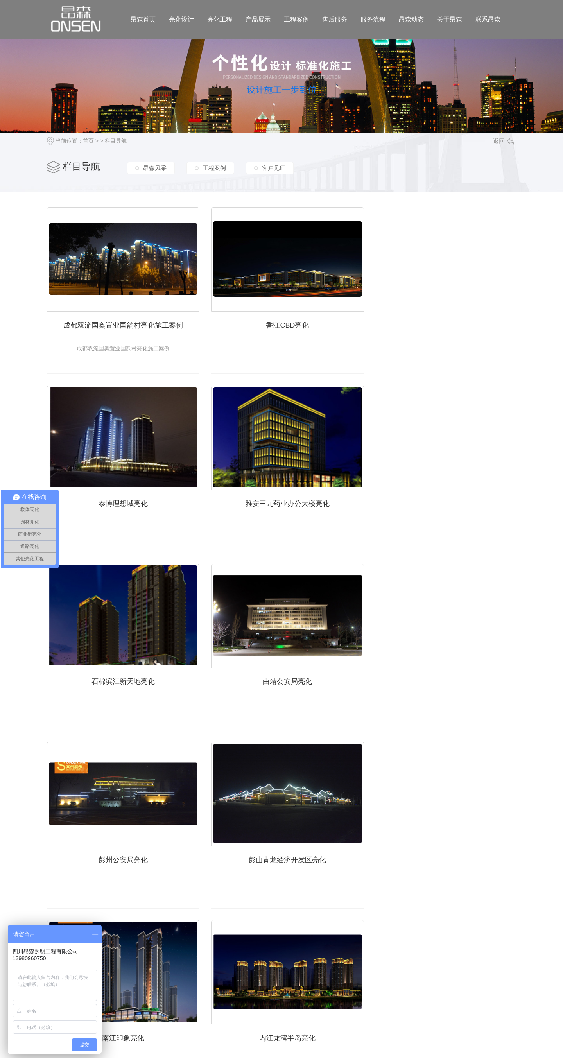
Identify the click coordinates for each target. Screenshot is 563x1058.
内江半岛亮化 (442, 851)
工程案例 (296, 19)
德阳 (173, 1019)
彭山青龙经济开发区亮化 (281, 675)
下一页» (364, 934)
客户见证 (273, 167)
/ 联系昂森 (422, 975)
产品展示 (258, 19)
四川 (131, 1019)
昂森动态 (411, 19)
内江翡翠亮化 (281, 851)
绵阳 (159, 1019)
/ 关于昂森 (388, 975)
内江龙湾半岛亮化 (121, 851)
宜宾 (187, 1019)
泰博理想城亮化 (441, 322)
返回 (503, 141)
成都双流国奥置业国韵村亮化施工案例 (121, 322)
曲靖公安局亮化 (441, 499)
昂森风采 (155, 167)
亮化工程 (219, 19)
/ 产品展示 (217, 975)
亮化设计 (181, 19)
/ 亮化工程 (183, 975)
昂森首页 (143, 19)
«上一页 (233, 934)
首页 (88, 141)
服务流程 (372, 19)
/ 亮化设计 (148, 975)
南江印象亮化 (442, 675)
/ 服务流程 (320, 975)
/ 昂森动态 (354, 975)
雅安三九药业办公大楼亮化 (121, 499)
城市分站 (111, 1019)
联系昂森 (487, 19)
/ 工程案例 (251, 975)
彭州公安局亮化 (121, 675)
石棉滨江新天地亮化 (281, 499)
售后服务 (334, 19)
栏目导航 (116, 141)
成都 (145, 1019)
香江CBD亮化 (281, 322)
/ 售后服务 (286, 975)
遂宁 (201, 1019)
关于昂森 (449, 19)
